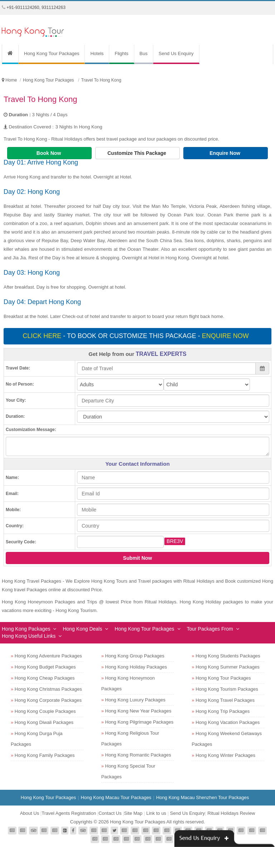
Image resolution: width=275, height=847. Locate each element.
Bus (144, 53)
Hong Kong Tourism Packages (227, 689)
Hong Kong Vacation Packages (228, 722)
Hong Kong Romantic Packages (138, 755)
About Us (29, 813)
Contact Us (109, 813)
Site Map (133, 813)
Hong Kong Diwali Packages (44, 722)
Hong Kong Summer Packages (227, 667)
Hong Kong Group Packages (135, 655)
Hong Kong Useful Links (29, 636)
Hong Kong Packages (26, 629)
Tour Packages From (210, 629)
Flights (121, 53)
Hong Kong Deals (82, 629)
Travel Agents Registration (69, 813)
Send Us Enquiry (176, 53)
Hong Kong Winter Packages (225, 755)
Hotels (96, 53)
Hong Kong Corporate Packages (48, 700)
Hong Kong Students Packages (228, 655)
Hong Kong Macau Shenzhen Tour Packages (202, 797)
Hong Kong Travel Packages (225, 700)
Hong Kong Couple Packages (45, 711)
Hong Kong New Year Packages (138, 711)
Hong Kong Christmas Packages (48, 689)
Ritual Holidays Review (231, 813)
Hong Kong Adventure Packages (48, 655)
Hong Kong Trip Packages (223, 711)
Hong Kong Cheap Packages (45, 678)
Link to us (156, 813)
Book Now (49, 153)
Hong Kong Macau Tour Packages (116, 797)
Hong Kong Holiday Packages (136, 667)
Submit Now (137, 558)
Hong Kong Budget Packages (45, 667)
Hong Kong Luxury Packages (135, 699)
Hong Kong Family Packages (45, 755)
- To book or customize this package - (136, 335)
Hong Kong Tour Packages (51, 53)
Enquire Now (225, 153)
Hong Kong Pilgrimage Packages (139, 722)
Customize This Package (137, 153)
